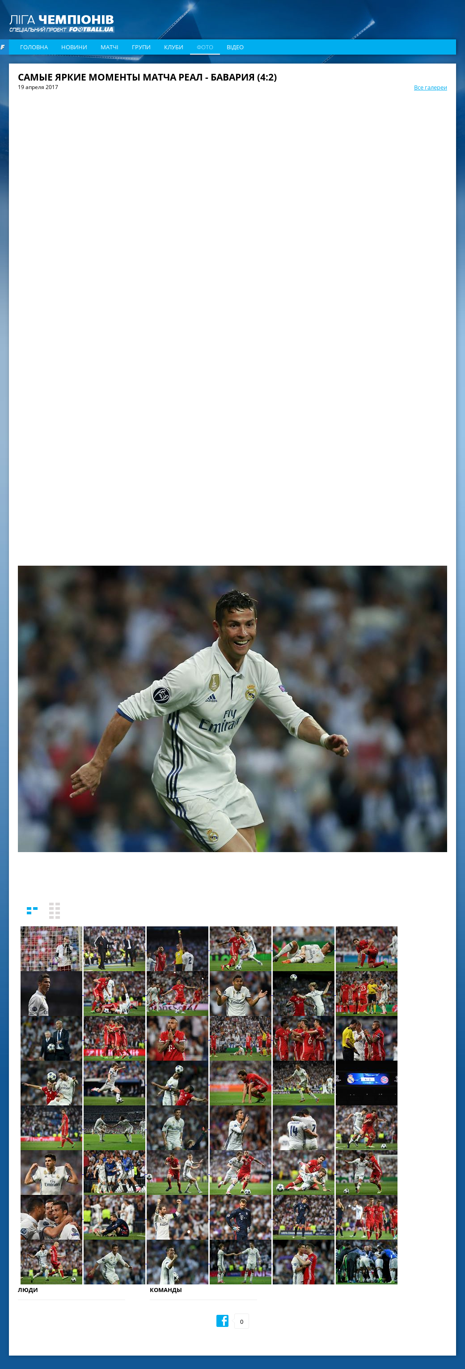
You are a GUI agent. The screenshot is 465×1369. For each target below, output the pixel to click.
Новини (74, 47)
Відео (235, 47)
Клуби (173, 47)
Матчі (109, 47)
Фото (205, 47)
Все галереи (430, 87)
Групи (141, 47)
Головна (34, 47)
